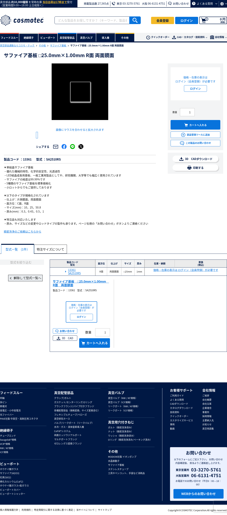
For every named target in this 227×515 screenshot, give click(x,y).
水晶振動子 (114, 461)
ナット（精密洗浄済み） (120, 431)
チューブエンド (8, 435)
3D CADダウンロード (195, 159)
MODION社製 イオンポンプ (122, 456)
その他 (42, 45)
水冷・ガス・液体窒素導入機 (69, 427)
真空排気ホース (62, 418)
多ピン (3, 402)
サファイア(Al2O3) (9, 473)
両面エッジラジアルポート (68, 435)
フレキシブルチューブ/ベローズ (70, 414)
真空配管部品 (64, 393)
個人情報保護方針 (9, 510)
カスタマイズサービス (181, 420)
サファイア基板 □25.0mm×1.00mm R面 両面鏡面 (81, 294)
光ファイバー (7, 414)
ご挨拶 (205, 395)
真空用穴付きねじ (121, 422)
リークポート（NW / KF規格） (124, 406)
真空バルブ (116, 393)
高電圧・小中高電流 (10, 410)
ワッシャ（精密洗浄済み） (122, 435)
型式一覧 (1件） (18, 260)
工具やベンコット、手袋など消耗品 (126, 473)
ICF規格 (4, 452)
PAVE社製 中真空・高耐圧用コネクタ (19, 418)
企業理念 (207, 408)
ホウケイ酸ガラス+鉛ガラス (14, 485)
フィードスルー (11, 393)
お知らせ (207, 424)
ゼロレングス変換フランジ (68, 443)
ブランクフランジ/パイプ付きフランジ (74, 406)
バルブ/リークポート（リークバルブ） (74, 423)
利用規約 (26, 510)
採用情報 (207, 416)
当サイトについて (85, 510)
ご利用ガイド (177, 395)
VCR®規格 (5, 444)
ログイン (187, 20)
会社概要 (207, 399)
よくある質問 (204, 3)
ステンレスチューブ (118, 469)
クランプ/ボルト (62, 398)
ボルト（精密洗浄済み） (120, 427)
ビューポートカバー (10, 489)
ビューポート (10, 464)
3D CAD (65, 349)
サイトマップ (105, 510)
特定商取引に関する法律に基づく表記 (53, 510)
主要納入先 (208, 420)
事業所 (205, 412)
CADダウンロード (179, 404)
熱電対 (3, 406)
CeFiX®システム (62, 431)
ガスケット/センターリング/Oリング (73, 402)
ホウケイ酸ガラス (9, 469)
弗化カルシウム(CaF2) (11, 481)
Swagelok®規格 (8, 439)
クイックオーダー (157, 37)
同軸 (2, 398)
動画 (172, 428)
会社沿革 (207, 404)
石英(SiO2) (5, 477)
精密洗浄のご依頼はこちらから (22, 243)
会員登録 (162, 20)
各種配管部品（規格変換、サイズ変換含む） (77, 410)
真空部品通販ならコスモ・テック (17, 45)
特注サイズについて (53, 260)
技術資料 (174, 412)
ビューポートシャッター (12, 494)
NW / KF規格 (6, 448)
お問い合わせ (178, 3)
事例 (172, 424)
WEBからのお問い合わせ (198, 493)
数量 (174, 112)
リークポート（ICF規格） (121, 410)
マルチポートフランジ (65, 439)
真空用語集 (208, 428)
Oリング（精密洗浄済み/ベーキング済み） (130, 439)
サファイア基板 (58, 45)
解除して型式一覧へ (22, 290)
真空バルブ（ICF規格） (120, 402)
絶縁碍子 (6, 430)
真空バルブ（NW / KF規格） (123, 398)
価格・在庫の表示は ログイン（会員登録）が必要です (185, 281)
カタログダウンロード (181, 408)
